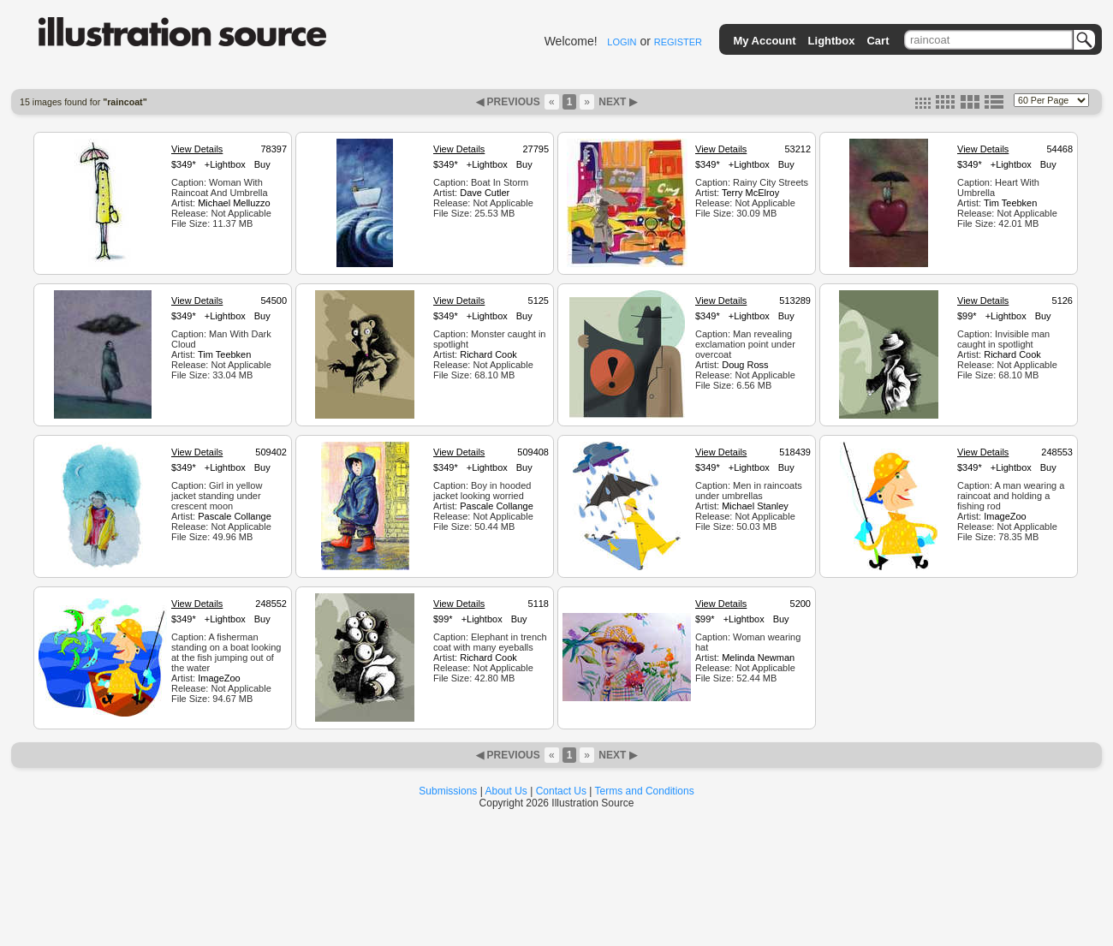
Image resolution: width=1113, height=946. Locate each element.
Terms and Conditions (644, 791)
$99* (967, 316)
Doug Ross (745, 365)
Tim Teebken (1010, 203)
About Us (506, 791)
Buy (262, 164)
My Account (764, 40)
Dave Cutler (484, 192)
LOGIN (621, 42)
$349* (183, 164)
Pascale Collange (234, 516)
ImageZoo (1005, 516)
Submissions (448, 791)
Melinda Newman (758, 657)
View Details (197, 149)
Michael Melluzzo (234, 203)
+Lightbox (225, 164)
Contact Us (561, 791)
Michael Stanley (755, 506)
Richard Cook (488, 354)
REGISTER (678, 42)
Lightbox (831, 40)
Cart (877, 40)
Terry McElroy (750, 192)
